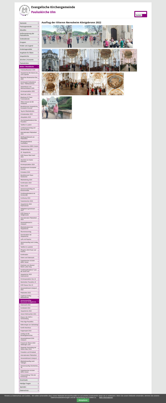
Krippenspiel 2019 (26, 331)
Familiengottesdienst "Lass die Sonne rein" (29, 270)
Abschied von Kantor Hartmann (27, 160)
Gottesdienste (25, 39)
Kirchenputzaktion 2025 (28, 91)
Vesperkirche (24, 56)
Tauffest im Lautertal (27, 247)
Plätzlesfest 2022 (26, 293)
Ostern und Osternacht (27, 257)
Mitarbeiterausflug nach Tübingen (28, 362)
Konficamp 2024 (25, 198)
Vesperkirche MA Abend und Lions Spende (29, 73)
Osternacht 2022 (26, 305)
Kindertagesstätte (26, 49)
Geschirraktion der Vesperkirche (26, 235)
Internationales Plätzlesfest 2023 (29, 218)
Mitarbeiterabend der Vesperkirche (27, 227)
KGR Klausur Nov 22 (27, 285)
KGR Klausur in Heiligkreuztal (25, 214)
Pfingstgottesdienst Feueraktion (26, 142)
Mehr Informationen (106, 397)
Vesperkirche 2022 (26, 311)
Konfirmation (24, 254)
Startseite (23, 23)
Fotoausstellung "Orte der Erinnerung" (28, 375)
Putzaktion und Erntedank (28, 352)
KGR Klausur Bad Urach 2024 (28, 156)
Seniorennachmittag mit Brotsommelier (28, 189)
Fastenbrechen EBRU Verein (29, 146)
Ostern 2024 (24, 186)
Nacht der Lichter (26, 94)
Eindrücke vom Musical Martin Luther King (27, 266)
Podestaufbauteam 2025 (28, 70)
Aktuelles (23, 30)
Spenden (23, 387)
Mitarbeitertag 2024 (26, 180)
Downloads (24, 380)
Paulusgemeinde (26, 26)
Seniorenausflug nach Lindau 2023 (29, 243)
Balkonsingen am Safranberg (29, 324)
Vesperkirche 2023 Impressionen (26, 275)
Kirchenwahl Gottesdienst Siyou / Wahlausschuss (28, 82)
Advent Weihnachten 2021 (28, 314)
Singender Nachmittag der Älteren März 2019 (28, 348)
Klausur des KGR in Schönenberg (26, 317)
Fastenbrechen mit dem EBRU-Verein (28, 371)
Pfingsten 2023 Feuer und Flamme (28, 250)
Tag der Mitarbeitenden (27, 111)
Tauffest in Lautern (26, 125)
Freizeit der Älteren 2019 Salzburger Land (28, 343)
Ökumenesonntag (26, 232)
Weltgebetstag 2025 (27, 149)
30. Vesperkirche (26, 152)
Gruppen (23, 42)
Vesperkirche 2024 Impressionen (26, 204)
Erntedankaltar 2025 (27, 114)
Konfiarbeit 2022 (25, 308)
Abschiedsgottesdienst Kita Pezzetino (29, 121)
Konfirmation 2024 (26, 183)
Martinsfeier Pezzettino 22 (28, 282)
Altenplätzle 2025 (26, 117)
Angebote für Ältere (26, 53)
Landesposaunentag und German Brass (28, 128)
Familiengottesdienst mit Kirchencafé (28, 194)
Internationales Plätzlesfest (29, 355)
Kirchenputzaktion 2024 (28, 164)
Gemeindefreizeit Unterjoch (29, 358)
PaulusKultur (24, 63)
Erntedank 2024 (25, 172)
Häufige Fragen (25, 383)
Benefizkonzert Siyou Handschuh (27, 176)
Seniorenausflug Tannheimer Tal (29, 366)
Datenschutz (24, 390)
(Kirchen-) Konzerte (26, 60)
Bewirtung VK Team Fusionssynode (26, 98)
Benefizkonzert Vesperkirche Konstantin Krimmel (29, 107)
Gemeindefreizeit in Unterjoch (26, 223)
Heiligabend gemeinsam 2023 (28, 209)
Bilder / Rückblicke (27, 67)
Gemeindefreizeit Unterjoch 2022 (29, 289)
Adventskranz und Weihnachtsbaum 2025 (27, 87)
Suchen (138, 15)
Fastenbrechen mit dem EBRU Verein (28, 261)
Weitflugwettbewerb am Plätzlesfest (28, 137)
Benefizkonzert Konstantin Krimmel (28, 168)
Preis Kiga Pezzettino (27, 321)
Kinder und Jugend (26, 46)
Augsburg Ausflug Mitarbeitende (26, 296)
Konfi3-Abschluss (26, 328)
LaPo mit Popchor (26, 239)
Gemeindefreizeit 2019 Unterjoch (27, 339)
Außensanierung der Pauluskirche (27, 34)
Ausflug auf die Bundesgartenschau (27, 334)
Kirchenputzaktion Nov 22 (28, 279)
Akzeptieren (83, 400)
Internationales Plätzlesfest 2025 (29, 133)
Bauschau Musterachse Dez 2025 (29, 78)
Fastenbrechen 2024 (27, 201)
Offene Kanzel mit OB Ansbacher (27, 102)
